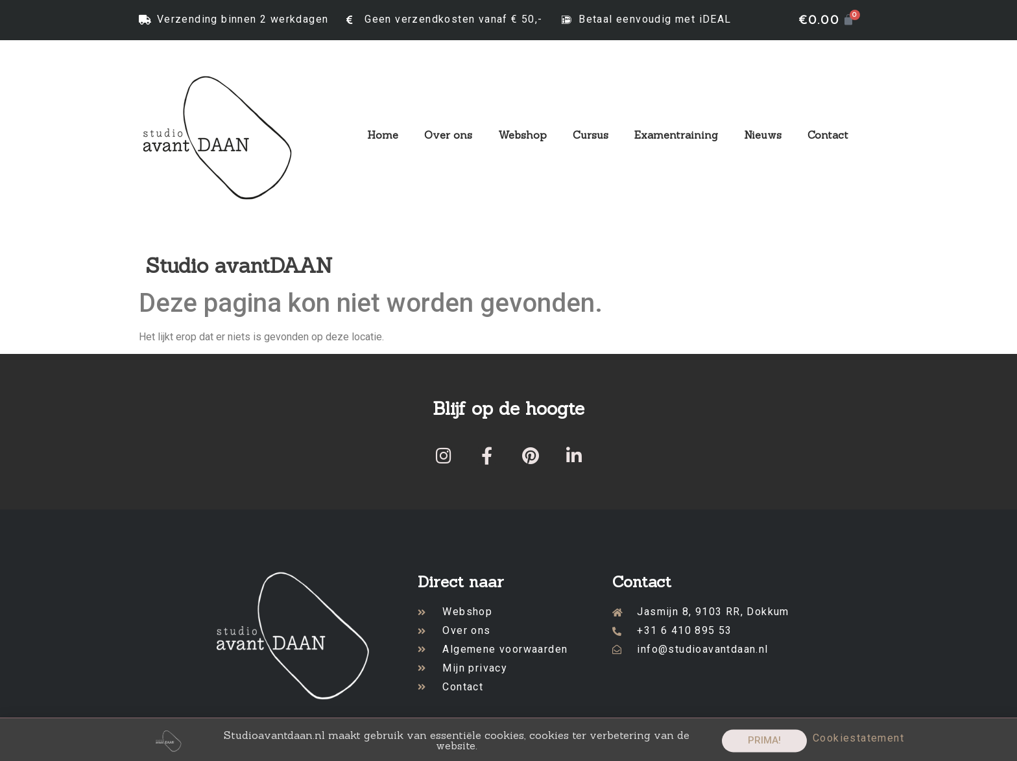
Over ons (448, 134)
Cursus (590, 134)
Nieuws (763, 134)
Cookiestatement (858, 742)
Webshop (522, 134)
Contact (828, 134)
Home (382, 134)
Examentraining (676, 134)
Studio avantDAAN (239, 265)
